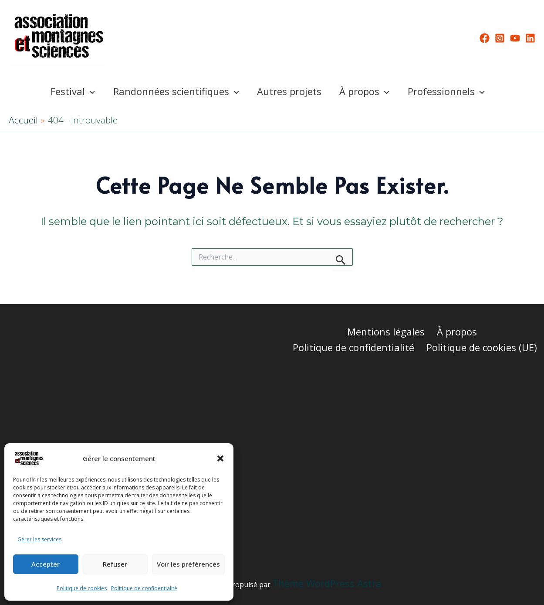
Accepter (45, 564)
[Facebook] (485, 38)
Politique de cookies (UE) (481, 347)
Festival (70, 91)
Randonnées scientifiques (175, 91)
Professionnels (448, 91)
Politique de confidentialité (144, 588)
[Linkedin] (530, 38)
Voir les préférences (188, 564)
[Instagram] (500, 38)
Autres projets (289, 91)
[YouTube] (515, 38)
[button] (220, 458)
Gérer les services (39, 539)
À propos (366, 91)
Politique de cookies (82, 588)
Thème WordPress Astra (327, 583)
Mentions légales (386, 331)
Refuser (115, 564)
